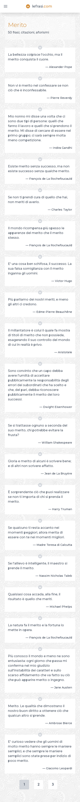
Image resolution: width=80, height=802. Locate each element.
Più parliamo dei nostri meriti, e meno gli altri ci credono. (38, 302)
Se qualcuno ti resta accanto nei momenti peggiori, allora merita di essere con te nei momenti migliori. (36, 532)
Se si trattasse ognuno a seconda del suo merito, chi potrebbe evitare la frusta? (37, 430)
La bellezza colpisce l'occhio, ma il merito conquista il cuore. (35, 57)
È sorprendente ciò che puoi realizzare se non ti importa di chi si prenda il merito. (38, 496)
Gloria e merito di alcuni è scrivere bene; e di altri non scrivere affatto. (39, 463)
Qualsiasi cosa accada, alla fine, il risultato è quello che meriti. (34, 596)
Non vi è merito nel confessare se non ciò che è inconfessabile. (38, 88)
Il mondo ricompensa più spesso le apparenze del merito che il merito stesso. (36, 233)
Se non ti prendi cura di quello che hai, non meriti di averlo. (38, 199)
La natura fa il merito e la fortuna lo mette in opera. (36, 627)
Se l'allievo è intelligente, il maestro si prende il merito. (37, 565)
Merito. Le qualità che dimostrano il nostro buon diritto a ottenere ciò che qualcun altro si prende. (38, 710)
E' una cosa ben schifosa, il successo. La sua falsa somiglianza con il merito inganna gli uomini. (40, 268)
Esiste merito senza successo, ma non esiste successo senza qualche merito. (39, 168)
